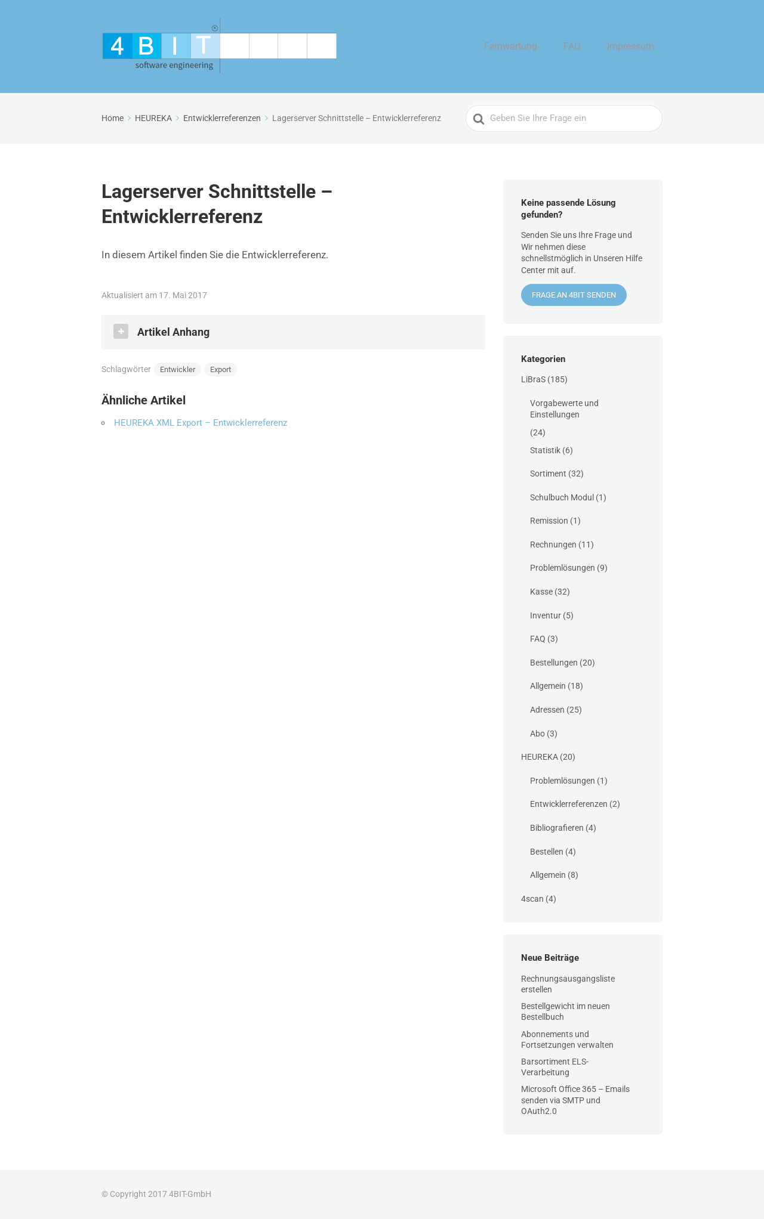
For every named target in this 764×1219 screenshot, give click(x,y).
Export (220, 369)
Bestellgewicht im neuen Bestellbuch (565, 1011)
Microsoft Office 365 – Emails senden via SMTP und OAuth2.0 (575, 1099)
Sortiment (548, 473)
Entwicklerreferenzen (569, 804)
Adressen (547, 709)
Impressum (635, 46)
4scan (532, 899)
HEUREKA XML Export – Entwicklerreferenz (200, 422)
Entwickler (177, 369)
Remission (549, 520)
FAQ (586, 46)
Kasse (541, 591)
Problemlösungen (562, 568)
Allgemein (548, 686)
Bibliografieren (557, 828)
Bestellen (546, 851)
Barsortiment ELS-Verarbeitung (555, 1067)
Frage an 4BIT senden (574, 294)
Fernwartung (534, 46)
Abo (537, 733)
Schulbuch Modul (562, 497)
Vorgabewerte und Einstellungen (564, 409)
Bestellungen (554, 662)
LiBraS (533, 379)
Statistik (545, 450)
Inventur (545, 615)
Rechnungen (553, 544)
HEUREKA (539, 757)
